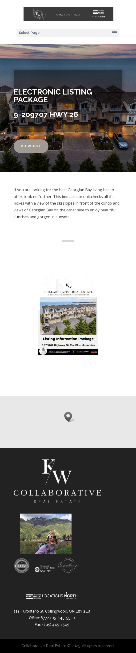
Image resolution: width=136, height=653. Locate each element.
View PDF (30, 146)
